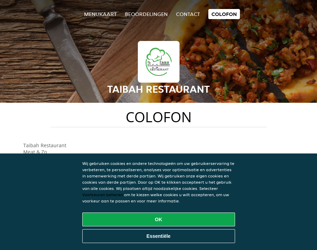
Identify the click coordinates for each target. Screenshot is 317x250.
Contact (188, 14)
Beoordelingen (146, 14)
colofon (224, 14)
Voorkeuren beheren (102, 194)
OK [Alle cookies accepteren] (158, 219)
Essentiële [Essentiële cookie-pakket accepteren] (158, 236)
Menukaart (100, 14)
